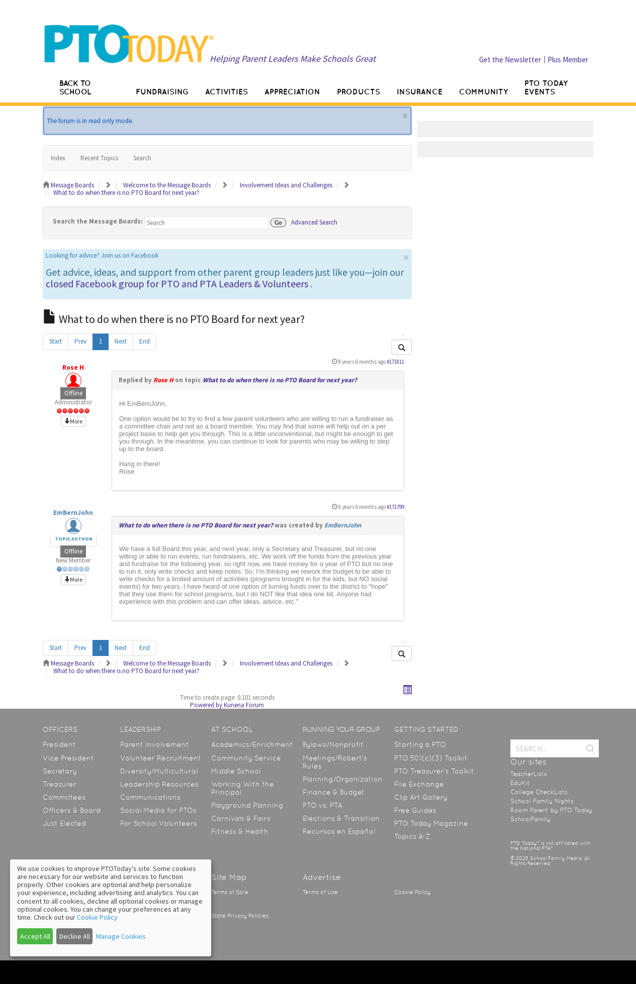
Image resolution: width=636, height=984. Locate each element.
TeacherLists (528, 774)
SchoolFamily (530, 819)
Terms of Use (320, 892)
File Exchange (419, 784)
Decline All (74, 936)
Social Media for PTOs (158, 810)
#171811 (395, 361)
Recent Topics (99, 158)
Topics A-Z (412, 836)
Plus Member (568, 59)
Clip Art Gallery (420, 797)
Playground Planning (247, 805)
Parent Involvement (154, 744)
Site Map (229, 877)
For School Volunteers (158, 823)
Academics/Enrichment (252, 744)
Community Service (246, 758)
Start (55, 341)
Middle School (235, 771)
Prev (80, 341)
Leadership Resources (159, 784)
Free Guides (415, 810)
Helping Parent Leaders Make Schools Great (293, 58)
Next (121, 341)
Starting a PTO (420, 744)
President (59, 744)
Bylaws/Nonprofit (333, 744)
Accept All (35, 936)
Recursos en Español (339, 831)
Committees (64, 797)
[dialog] (110, 907)
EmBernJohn (73, 512)
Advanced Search (314, 221)
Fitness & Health (239, 831)
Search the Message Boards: (98, 221)
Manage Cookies (121, 936)
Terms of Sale (229, 892)
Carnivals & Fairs (240, 818)
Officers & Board (72, 810)
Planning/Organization (343, 779)
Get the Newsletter (510, 59)
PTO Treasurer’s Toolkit (434, 771)
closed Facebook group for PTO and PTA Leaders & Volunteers (177, 283)
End (144, 341)
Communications (150, 797)
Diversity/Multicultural (159, 771)
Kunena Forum (244, 705)
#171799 (395, 506)
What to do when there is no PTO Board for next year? (280, 380)
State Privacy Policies (239, 916)
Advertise (322, 877)
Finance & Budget (334, 792)
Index (58, 158)
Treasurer (59, 784)
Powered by (206, 705)
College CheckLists (539, 792)
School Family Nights (542, 801)
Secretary (60, 771)
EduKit (520, 783)
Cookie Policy (412, 892)
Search (142, 158)
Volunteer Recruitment (160, 758)
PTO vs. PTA (322, 805)
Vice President (68, 758)
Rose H (73, 367)
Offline (73, 393)
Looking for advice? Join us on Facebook (102, 255)
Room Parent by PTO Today (551, 810)
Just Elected (64, 823)
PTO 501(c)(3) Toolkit (431, 758)
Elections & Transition (341, 818)
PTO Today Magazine (431, 823)
